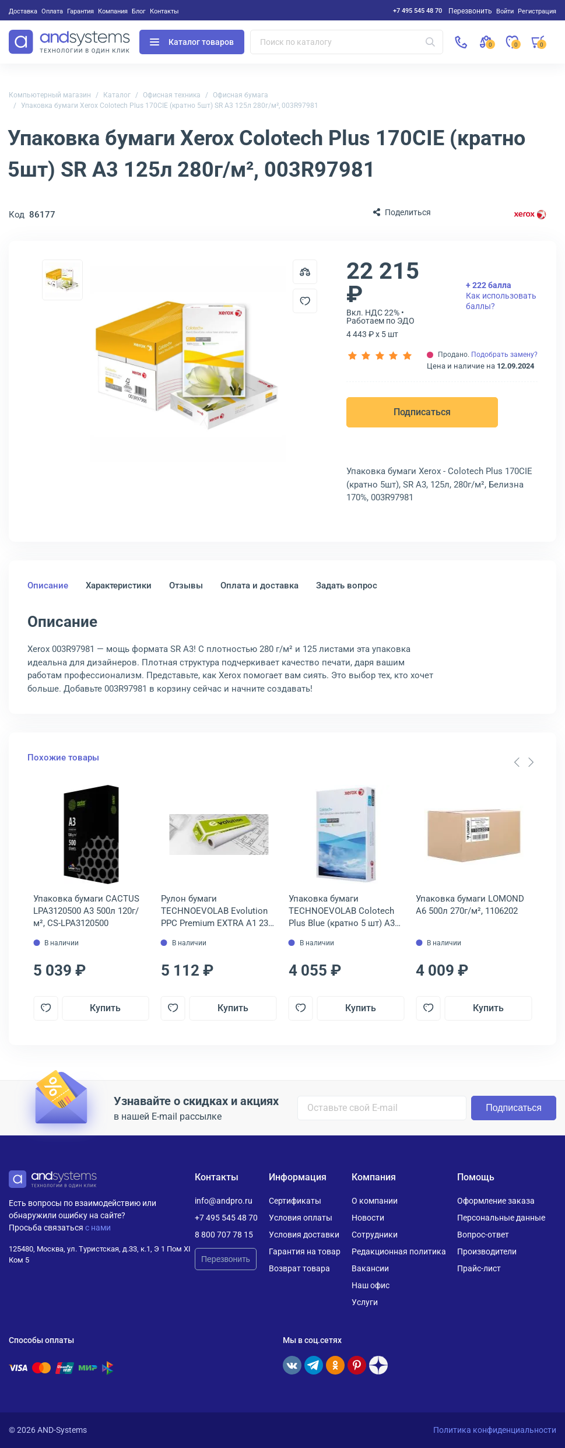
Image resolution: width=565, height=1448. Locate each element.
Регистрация (537, 11)
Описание (47, 585)
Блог (139, 11)
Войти (505, 11)
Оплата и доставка (259, 585)
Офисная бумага (240, 95)
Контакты (164, 11)
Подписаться (422, 412)
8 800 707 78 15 (224, 1234)
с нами (98, 1227)
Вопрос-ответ (483, 1234)
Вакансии (370, 1268)
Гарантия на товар (305, 1251)
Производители (487, 1251)
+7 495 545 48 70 (417, 10)
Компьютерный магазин (50, 95)
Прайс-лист (479, 1268)
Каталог (117, 95)
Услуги (365, 1302)
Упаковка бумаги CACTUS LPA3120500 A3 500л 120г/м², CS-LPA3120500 (86, 910)
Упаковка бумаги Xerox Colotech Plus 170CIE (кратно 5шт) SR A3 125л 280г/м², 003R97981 (169, 105)
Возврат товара (299, 1268)
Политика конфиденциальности (494, 1430)
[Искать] (430, 42)
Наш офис (370, 1285)
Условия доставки (304, 1234)
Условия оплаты (300, 1217)
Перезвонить (225, 1259)
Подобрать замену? (504, 354)
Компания (113, 11)
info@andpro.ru (223, 1200)
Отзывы (186, 585)
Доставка (23, 11)
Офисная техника (172, 95)
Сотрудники (375, 1234)
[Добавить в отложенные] (305, 301)
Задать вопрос (346, 585)
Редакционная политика (399, 1251)
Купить (105, 1008)
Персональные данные (501, 1217)
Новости (368, 1217)
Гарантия (80, 11)
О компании (375, 1200)
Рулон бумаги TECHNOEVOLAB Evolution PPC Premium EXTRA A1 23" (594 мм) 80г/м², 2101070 (216, 911)
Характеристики (119, 585)
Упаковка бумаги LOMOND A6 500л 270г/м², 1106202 (470, 904)
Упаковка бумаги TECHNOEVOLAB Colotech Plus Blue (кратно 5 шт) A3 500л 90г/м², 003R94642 (342, 911)
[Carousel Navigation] (524, 762)
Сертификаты (295, 1200)
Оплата (52, 11)
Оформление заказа (496, 1200)
